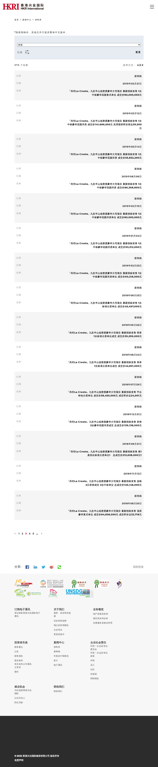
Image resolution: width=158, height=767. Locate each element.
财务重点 (18, 647)
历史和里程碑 (60, 621)
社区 (92, 669)
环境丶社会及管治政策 (99, 654)
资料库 (38, 20)
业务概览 (98, 609)
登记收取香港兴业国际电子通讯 (27, 614)
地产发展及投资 (100, 614)
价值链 (93, 674)
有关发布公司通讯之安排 (23, 666)
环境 (92, 660)
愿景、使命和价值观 (62, 614)
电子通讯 (58, 665)
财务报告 (18, 656)
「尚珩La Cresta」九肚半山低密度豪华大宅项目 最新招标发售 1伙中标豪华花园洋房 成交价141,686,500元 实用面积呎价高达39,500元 (104, 124)
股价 (16, 672)
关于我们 (59, 609)
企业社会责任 (98, 642)
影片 (56, 660)
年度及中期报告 (61, 656)
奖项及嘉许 (59, 634)
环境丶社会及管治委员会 (99, 648)
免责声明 (18, 760)
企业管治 (58, 630)
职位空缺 (18, 702)
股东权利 (18, 660)
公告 (16, 651)
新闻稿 (57, 651)
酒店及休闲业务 (100, 618)
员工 (92, 665)
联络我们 (59, 686)
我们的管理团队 (61, 625)
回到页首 (138, 567)
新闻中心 (26, 20)
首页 (16, 20)
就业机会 (19, 686)
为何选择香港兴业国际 (23, 692)
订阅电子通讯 (22, 609)
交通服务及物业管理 (102, 623)
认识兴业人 (19, 698)
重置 (138, 52)
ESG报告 (94, 678)
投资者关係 (21, 642)
